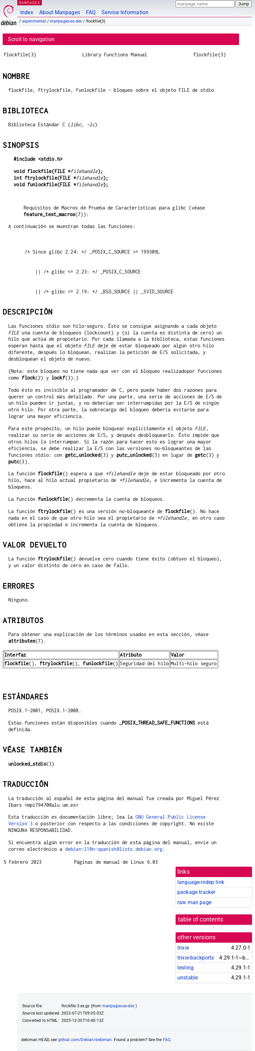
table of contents (200, 919)
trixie (183, 948)
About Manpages (59, 12)
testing (185, 967)
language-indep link (200, 882)
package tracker (196, 892)
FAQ (91, 12)
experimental (34, 21)
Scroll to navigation (31, 39)
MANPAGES (29, 2)
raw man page (194, 902)
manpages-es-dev (66, 21)
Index (26, 12)
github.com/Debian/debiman (85, 1039)
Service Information (125, 12)
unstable (187, 977)
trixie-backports (195, 958)
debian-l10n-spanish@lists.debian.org (113, 849)
